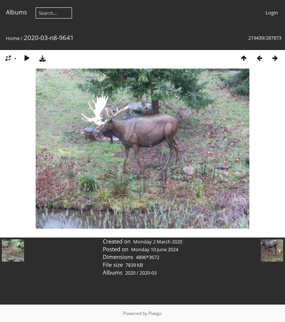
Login (272, 12)
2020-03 (148, 272)
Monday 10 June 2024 (154, 249)
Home (13, 38)
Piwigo (155, 313)
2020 (130, 272)
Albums (16, 12)
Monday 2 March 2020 (157, 241)
